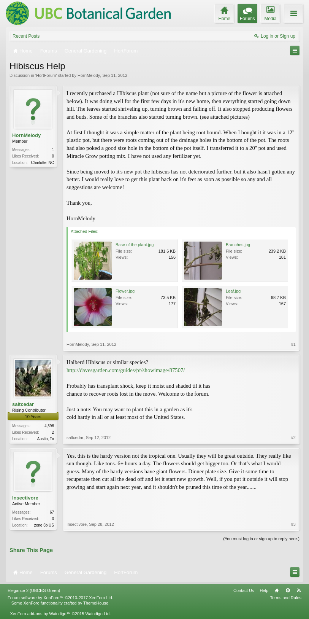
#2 (293, 437)
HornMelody (89, 75)
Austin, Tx (45, 439)
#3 (293, 524)
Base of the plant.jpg (135, 244)
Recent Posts (26, 36)
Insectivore (25, 498)
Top (287, 590)
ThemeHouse (95, 603)
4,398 (49, 426)
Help (264, 590)
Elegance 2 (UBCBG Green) (34, 590)
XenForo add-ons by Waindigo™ (40, 613)
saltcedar (23, 404)
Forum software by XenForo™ (60, 597)
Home (276, 590)
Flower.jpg (125, 291)
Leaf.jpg (233, 291)
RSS (298, 590)
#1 (293, 344)
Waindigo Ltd (97, 613)
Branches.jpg (238, 244)
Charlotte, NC (42, 163)
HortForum (46, 75)
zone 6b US (44, 525)
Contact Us (243, 590)
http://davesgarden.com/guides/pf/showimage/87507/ (126, 370)
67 (52, 512)
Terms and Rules (285, 597)
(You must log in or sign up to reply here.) (261, 538)
